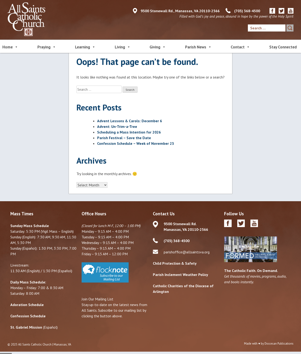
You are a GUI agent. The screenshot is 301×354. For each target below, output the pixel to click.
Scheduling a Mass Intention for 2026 (129, 132)
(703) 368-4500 (247, 10)
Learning (85, 46)
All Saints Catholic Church (34, 345)
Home (10, 46)
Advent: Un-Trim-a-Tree (117, 126)
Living (123, 46)
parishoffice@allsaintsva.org (187, 252)
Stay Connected (283, 47)
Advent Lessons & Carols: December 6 (129, 120)
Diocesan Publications (279, 344)
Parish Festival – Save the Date (124, 137)
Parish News (198, 46)
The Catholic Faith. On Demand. (251, 270)
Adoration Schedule (27, 305)
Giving (158, 46)
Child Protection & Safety (175, 263)
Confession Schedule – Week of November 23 (135, 143)
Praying (46, 46)
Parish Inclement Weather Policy (180, 274)
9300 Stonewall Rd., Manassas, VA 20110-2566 (180, 10)
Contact (240, 46)
